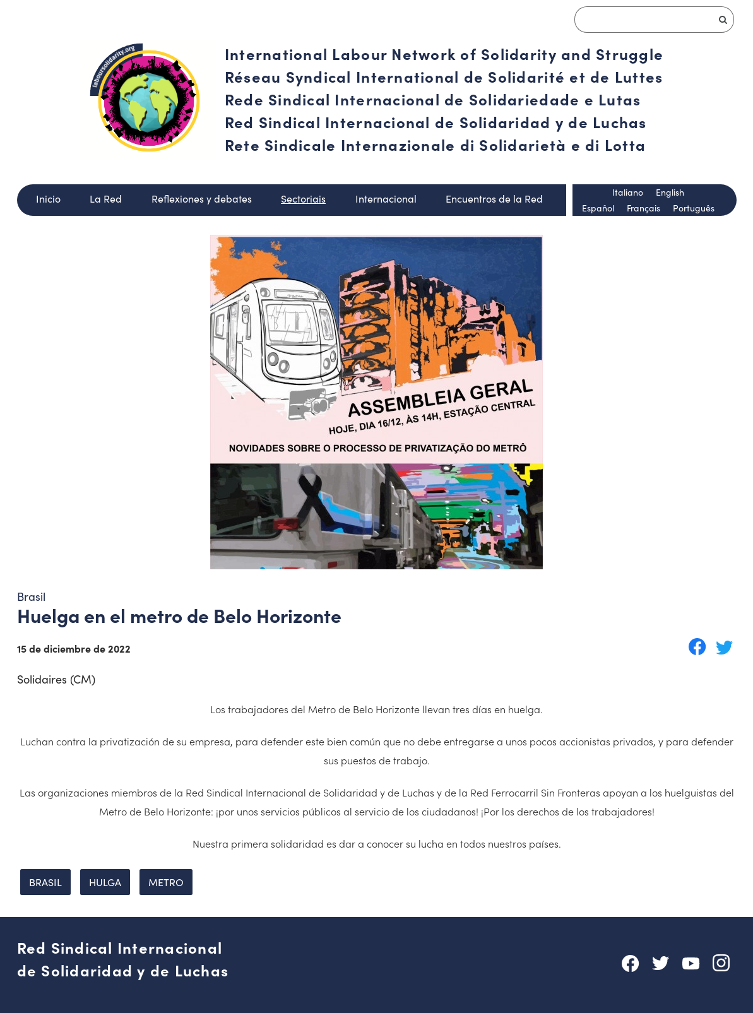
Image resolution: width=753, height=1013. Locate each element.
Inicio (48, 198)
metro (166, 882)
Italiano (627, 192)
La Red (106, 198)
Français (643, 207)
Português (693, 207)
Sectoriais (303, 198)
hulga (105, 882)
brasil (45, 882)
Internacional (386, 198)
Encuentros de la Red (494, 198)
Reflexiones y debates (201, 198)
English (670, 192)
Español (598, 207)
